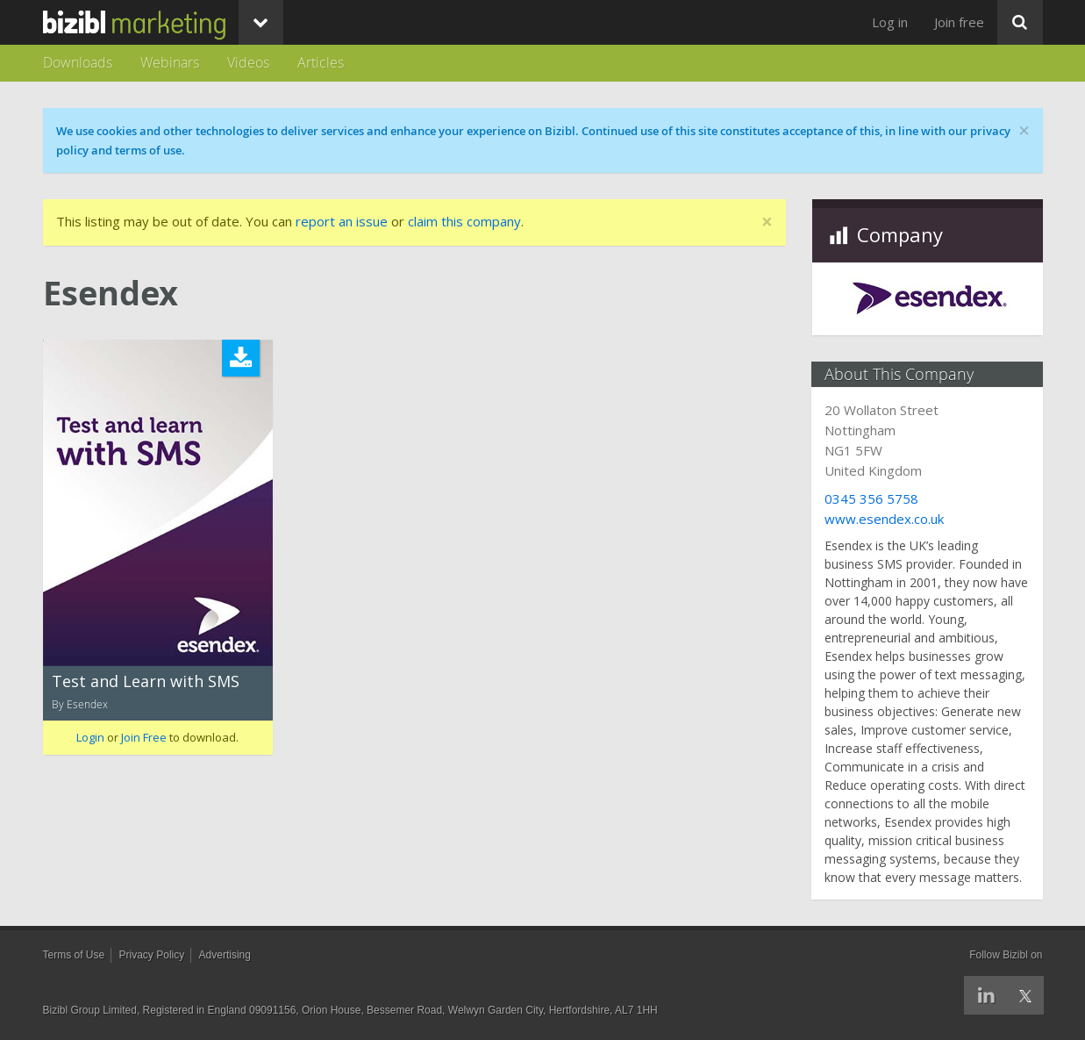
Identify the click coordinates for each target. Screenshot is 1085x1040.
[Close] (767, 222)
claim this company (464, 221)
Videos (248, 62)
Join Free (144, 737)
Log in (890, 22)
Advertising (225, 955)
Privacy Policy (152, 955)
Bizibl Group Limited (90, 1010)
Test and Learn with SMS (145, 681)
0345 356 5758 (872, 498)
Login (90, 737)
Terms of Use (74, 955)
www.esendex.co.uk (885, 518)
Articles (320, 62)
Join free (959, 22)
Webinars (169, 62)
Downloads (77, 62)
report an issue (342, 221)
